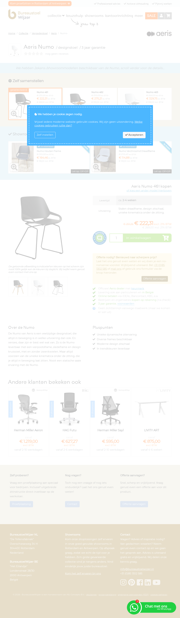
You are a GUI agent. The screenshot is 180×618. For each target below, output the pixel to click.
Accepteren (134, 134)
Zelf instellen (45, 134)
